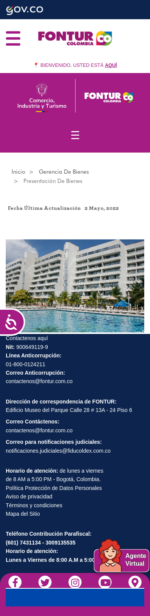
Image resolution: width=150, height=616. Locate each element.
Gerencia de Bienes (64, 171)
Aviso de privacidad (29, 496)
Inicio (18, 171)
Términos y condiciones (34, 505)
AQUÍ (111, 65)
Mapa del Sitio (23, 514)
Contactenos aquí (27, 338)
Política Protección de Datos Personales (54, 488)
